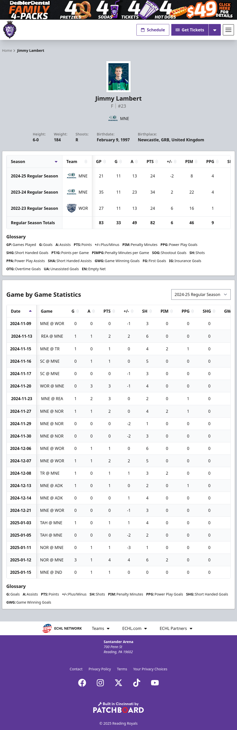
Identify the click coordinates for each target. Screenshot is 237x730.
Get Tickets (190, 30)
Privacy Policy (100, 669)
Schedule (153, 30)
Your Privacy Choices (150, 669)
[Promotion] (118, 10)
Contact (76, 669)
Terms (122, 669)
